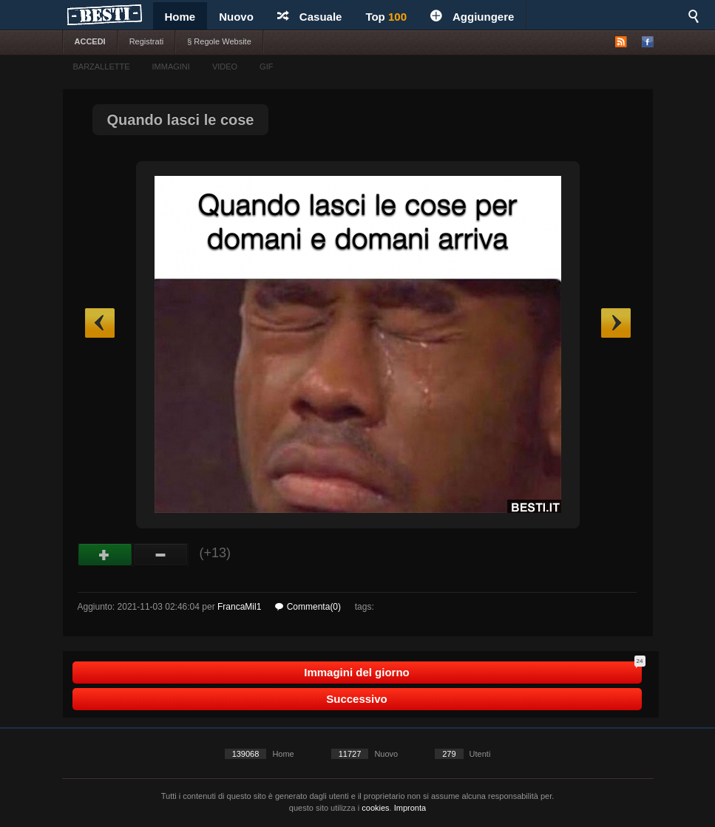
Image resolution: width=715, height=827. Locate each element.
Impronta (410, 807)
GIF (266, 66)
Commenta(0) (308, 607)
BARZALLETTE (101, 66)
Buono (105, 555)
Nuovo (236, 16)
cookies (375, 807)
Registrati (146, 41)
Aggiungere (472, 16)
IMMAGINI (171, 66)
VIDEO (224, 66)
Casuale (309, 16)
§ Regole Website (219, 41)
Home (180, 16)
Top (386, 16)
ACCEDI (90, 41)
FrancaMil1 (239, 607)
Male (161, 555)
